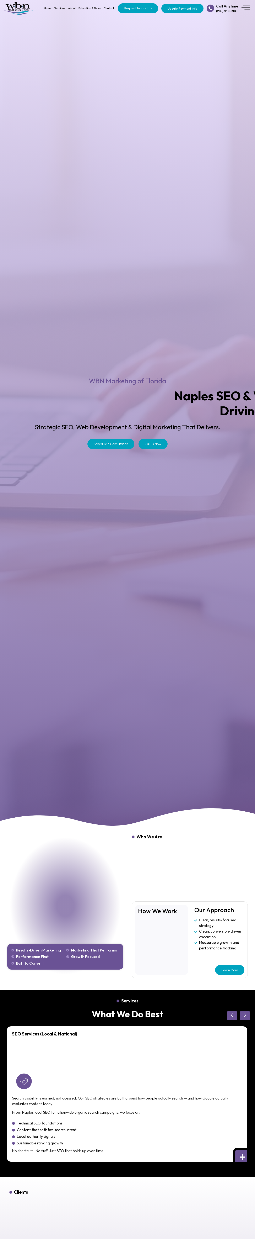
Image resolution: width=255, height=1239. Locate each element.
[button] (232, 1015)
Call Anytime (227, 6)
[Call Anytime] (210, 8)
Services (59, 8)
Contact (109, 8)
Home (47, 8)
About (72, 8)
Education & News (89, 8)
